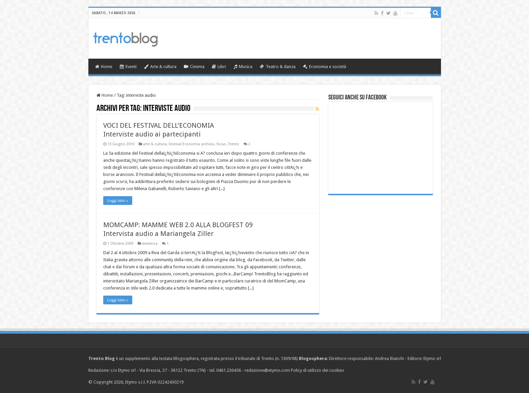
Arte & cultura (160, 66)
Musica (242, 66)
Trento (233, 144)
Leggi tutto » (117, 200)
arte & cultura (155, 144)
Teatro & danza (278, 66)
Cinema (194, 66)
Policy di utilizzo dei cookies (317, 370)
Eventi (128, 66)
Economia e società (324, 66)
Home (103, 66)
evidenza (150, 243)
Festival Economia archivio (192, 144)
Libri (219, 66)
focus (221, 144)
